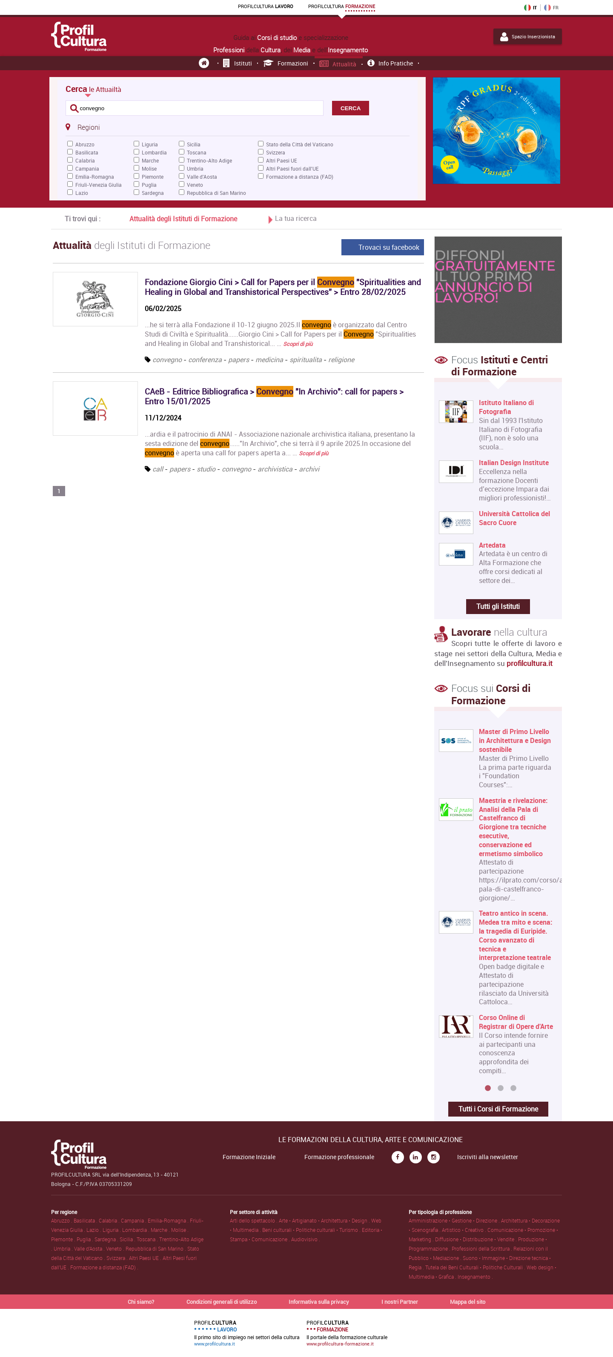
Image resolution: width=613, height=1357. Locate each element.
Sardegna (153, 192)
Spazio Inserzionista (527, 36)
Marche (150, 160)
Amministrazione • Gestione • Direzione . (455, 1220)
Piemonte (152, 176)
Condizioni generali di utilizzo (221, 1302)
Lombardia (154, 152)
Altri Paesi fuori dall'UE (292, 168)
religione (341, 359)
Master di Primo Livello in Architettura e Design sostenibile (515, 740)
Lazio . (94, 1229)
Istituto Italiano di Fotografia (506, 407)
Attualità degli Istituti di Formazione (183, 218)
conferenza (205, 359)
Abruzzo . (62, 1220)
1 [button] (488, 1088)
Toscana (196, 152)
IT (530, 7)
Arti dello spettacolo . (254, 1220)
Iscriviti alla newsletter (487, 1157)
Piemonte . (64, 1239)
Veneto (195, 184)
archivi (309, 469)
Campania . (134, 1220)
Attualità (338, 64)
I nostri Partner (399, 1302)
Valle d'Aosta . (90, 1248)
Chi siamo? (141, 1302)
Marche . (161, 1229)
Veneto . (116, 1248)
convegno (167, 359)
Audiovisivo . (305, 1239)
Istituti (237, 63)
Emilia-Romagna (94, 176)
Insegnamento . (475, 1276)
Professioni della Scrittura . (482, 1248)
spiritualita (305, 359)
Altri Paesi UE (281, 160)
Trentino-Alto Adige (209, 160)
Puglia (149, 184)
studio (206, 469)
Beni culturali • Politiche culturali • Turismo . (312, 1229)
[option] (496, 904)
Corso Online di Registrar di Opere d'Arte (516, 1022)
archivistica (275, 469)
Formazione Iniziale (249, 1157)
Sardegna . (107, 1239)
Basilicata (86, 152)
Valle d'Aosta (202, 176)
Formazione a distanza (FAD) (299, 176)
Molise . (180, 1229)
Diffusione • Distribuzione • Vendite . (476, 1239)
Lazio (81, 192)
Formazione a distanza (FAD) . (104, 1267)
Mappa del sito (467, 1302)
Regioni (83, 126)
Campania (87, 168)
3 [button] (513, 1088)
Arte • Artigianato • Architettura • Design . (325, 1220)
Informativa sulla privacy (319, 1302)
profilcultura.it (530, 663)
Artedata (492, 545)
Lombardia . (136, 1229)
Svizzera (275, 152)
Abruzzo (85, 144)
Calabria (85, 160)
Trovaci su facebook (388, 247)
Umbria (195, 168)
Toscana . (148, 1239)
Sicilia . (128, 1239)
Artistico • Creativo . (464, 1229)
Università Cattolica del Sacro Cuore (514, 518)
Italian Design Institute (514, 462)
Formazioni (286, 63)
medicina (269, 359)
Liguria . (112, 1229)
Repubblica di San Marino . (156, 1248)
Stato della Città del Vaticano (299, 144)
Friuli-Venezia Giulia (98, 184)
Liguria (150, 144)
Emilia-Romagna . (169, 1220)
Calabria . (110, 1220)
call (157, 469)
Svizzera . (117, 1257)
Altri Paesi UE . (146, 1257)
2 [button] (500, 1088)
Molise (149, 168)
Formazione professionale (339, 1157)
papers (238, 359)
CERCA (351, 108)
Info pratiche (390, 63)
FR (551, 7)
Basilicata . (86, 1220)
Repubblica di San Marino (216, 192)
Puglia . (86, 1239)
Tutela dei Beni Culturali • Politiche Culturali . (476, 1267)
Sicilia (194, 144)
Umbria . (64, 1248)
